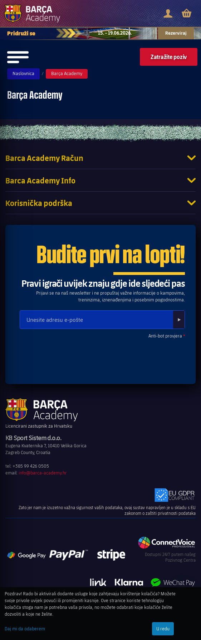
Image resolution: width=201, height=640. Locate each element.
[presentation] (70, 355)
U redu (163, 628)
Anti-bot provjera (165, 336)
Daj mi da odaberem (25, 628)
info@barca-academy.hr (43, 473)
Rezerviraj (176, 33)
